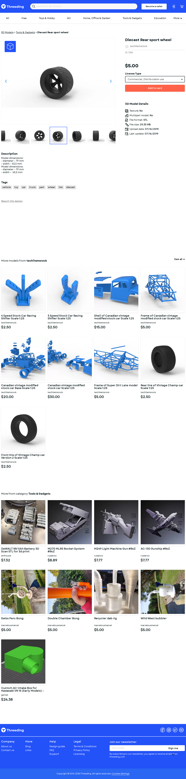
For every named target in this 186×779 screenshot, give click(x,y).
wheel (51, 187)
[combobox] (155, 79)
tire (61, 187)
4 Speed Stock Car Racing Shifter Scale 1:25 (18, 317)
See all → (179, 259)
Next (110, 81)
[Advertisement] (88, 230)
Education (160, 18)
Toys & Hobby (47, 18)
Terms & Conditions (85, 746)
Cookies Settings (120, 773)
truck (32, 187)
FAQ (51, 750)
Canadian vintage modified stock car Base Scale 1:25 (19, 387)
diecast (70, 187)
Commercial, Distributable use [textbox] (146, 79)
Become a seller (154, 6)
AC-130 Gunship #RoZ (155, 549)
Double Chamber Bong (63, 618)
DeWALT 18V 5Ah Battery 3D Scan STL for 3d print (20, 550)
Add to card (155, 88)
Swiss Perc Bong (12, 618)
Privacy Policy (82, 750)
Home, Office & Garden (96, 18)
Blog (28, 746)
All (7, 18)
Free (24, 18)
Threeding (12, 6)
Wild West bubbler (154, 618)
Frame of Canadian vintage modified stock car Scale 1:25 (160, 317)
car (24, 187)
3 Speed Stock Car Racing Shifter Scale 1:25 (65, 317)
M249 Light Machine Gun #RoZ (115, 549)
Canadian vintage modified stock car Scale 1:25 (66, 387)
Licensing (79, 754)
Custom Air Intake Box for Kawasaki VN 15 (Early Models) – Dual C (22, 690)
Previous (6, 81)
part (41, 187)
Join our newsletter (123, 742)
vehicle (6, 187)
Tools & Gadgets (132, 18)
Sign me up (173, 749)
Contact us (7, 750)
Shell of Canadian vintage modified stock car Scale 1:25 (114, 317)
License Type (133, 73)
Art (69, 18)
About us (6, 746)
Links (28, 750)
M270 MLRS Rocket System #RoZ (66, 550)
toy (16, 187)
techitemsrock (138, 46)
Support (54, 754)
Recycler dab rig (105, 618)
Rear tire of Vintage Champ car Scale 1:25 (162, 387)
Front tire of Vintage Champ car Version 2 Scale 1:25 (23, 457)
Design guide (57, 746)
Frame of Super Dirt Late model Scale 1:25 (116, 387)
